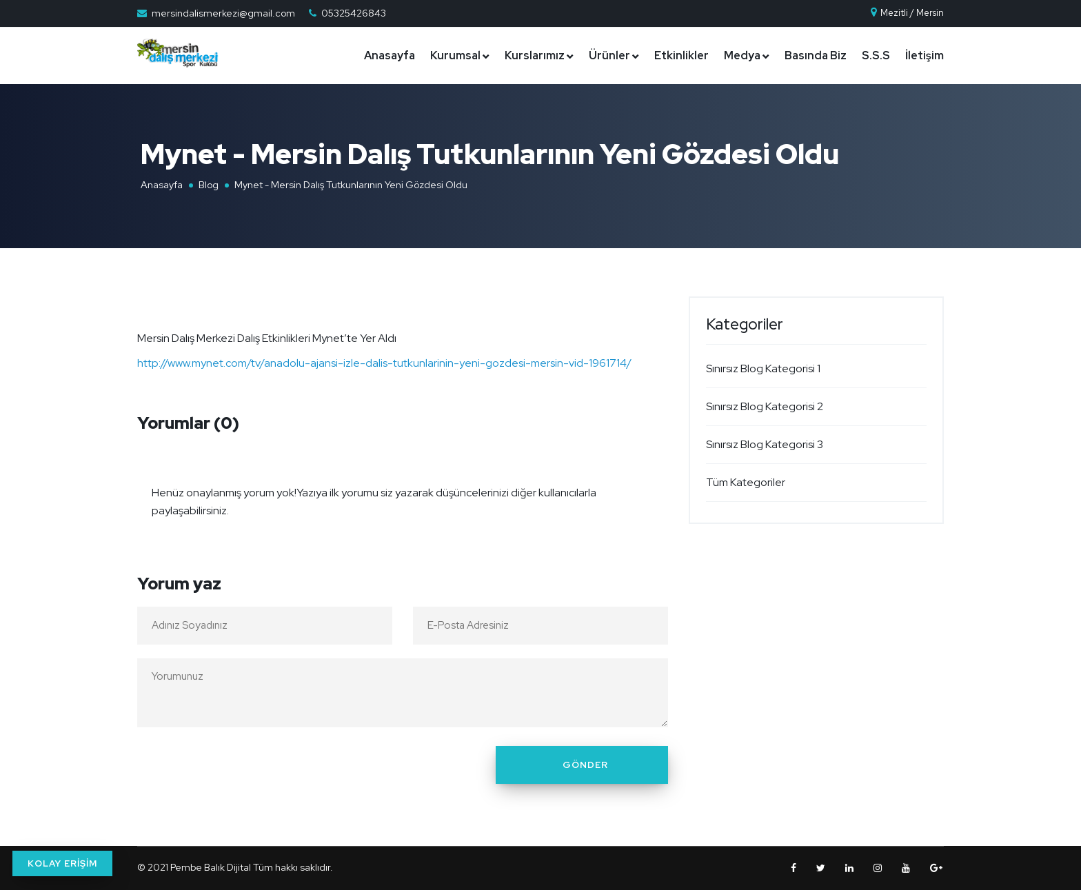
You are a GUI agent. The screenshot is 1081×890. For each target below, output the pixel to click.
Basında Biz (816, 55)
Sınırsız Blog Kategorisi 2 (764, 406)
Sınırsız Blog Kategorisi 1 (763, 368)
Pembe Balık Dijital (210, 867)
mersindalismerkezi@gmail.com (223, 13)
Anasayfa (389, 55)
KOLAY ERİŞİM (62, 863)
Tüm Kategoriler (745, 482)
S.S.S (876, 55)
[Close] (653, 484)
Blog (209, 185)
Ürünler (609, 55)
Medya (742, 55)
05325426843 (353, 13)
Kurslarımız (535, 55)
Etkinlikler (681, 55)
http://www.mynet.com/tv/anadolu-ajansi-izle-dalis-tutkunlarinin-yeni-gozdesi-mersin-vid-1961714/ (384, 363)
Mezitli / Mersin (906, 13)
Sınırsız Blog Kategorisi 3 (764, 444)
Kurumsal (455, 55)
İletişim (924, 55)
